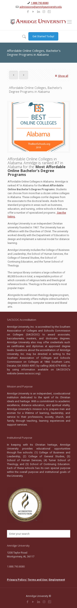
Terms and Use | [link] (38, 579)
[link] (28, 12)
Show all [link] (61, 75)
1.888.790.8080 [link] (39, 3)
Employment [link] (57, 579)
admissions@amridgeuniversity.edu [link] (41, 6)
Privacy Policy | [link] (17, 579)
